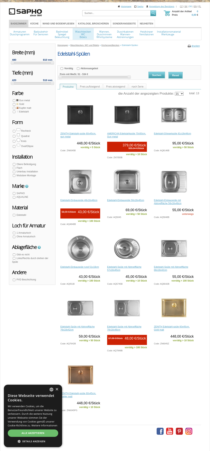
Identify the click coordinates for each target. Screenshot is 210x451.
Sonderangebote (124, 23)
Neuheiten (146, 23)
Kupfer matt (23, 108)
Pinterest (179, 431)
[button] (33, 441)
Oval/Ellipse (24, 146)
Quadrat (23, 136)
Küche (34, 23)
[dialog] (33, 416)
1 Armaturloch (23, 233)
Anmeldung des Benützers (161, 6)
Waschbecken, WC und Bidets (84, 45)
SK (185, 6)
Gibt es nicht (23, 254)
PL (200, 6)
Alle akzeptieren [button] (33, 433)
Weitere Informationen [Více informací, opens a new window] (44, 425)
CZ (181, 6)
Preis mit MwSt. (68, 74)
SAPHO (20, 193)
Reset (175, 75)
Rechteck (23, 131)
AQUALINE (22, 197)
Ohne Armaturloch (25, 236)
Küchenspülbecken (110, 45)
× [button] (56, 389)
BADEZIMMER (18, 23)
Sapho (140, 6)
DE (190, 6)
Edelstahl (22, 111)
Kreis (21, 141)
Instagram (188, 431)
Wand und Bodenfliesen (58, 23)
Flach (19, 168)
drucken (196, 46)
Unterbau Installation (27, 171)
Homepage (126, 6)
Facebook (160, 431)
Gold (20, 104)
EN (195, 6)
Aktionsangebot (89, 68)
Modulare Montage (26, 175)
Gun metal (23, 100)
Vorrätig (68, 68)
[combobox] (51, 389)
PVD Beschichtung (26, 279)
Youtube (169, 431)
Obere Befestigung (26, 164)
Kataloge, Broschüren (93, 23)
